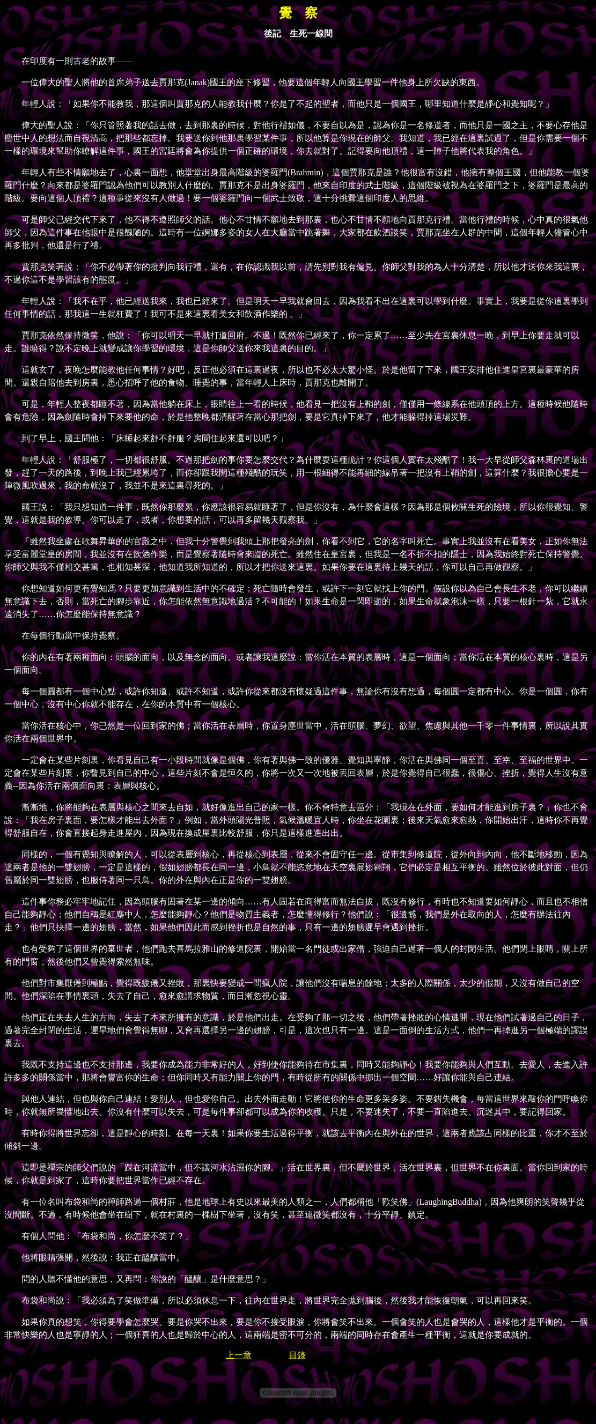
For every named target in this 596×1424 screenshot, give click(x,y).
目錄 (297, 1355)
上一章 (239, 1355)
